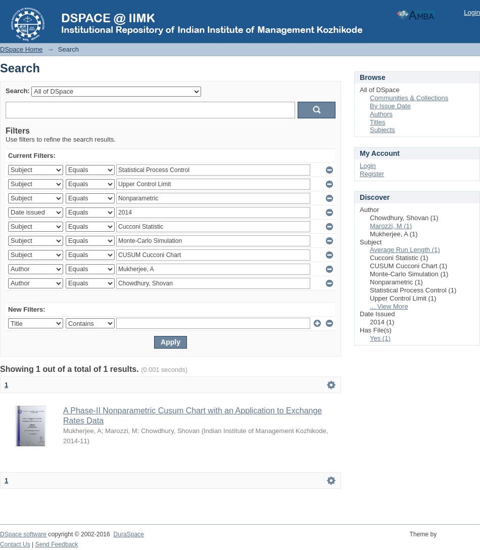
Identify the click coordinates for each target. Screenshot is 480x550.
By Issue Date (390, 106)
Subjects (382, 130)
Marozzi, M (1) (391, 226)
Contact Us (15, 544)
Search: (18, 91)
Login (472, 12)
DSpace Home (21, 49)
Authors (381, 114)
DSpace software (23, 534)
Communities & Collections (409, 98)
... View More (389, 306)
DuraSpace (128, 534)
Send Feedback (56, 544)
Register (372, 174)
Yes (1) (380, 338)
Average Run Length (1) (405, 249)
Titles (378, 122)
